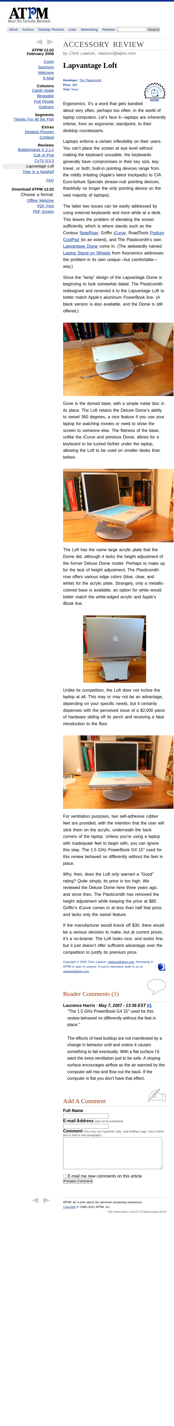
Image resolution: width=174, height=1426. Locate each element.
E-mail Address (93, 1121)
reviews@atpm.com (76, 971)
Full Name (73, 1110)
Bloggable (45, 96)
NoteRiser (89, 233)
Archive (28, 29)
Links (72, 29)
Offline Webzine (40, 200)
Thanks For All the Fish (34, 119)
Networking (89, 29)
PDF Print (45, 206)
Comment (113, 1133)
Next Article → (50, 42)
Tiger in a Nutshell (38, 172)
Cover (49, 61)
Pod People (44, 101)
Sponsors (46, 67)
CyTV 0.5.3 (44, 161)
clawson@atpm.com (117, 53)
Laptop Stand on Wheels (86, 253)
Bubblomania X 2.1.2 (36, 150)
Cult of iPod (44, 155)
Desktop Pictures (51, 29)
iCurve (120, 233)
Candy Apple (43, 90)
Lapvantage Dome (80, 246)
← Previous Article (38, 42)
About (13, 29)
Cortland (47, 137)
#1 (149, 1005)
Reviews (108, 29)
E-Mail (48, 78)
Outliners (46, 107)
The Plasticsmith (90, 80)
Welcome (46, 73)
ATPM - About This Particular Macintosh (29, 15)
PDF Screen (43, 211)
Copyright (69, 1213)
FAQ (50, 180)
